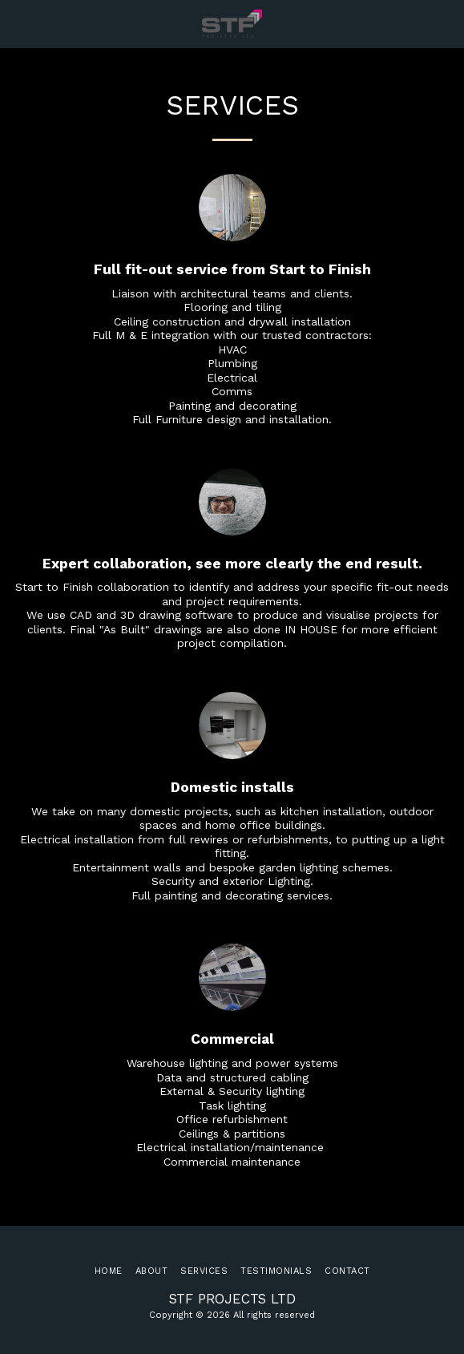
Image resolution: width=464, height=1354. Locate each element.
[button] (17, 23)
